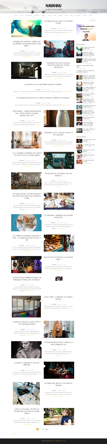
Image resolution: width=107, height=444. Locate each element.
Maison (50, 15)
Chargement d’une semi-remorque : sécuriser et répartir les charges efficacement (58, 65)
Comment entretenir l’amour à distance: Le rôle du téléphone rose (58, 343)
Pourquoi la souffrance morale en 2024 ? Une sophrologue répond (27, 323)
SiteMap (13, 433)
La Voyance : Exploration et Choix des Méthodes (27, 364)
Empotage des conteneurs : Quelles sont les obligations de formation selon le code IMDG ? (27, 43)
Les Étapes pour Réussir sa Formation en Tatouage (58, 384)
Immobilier (36, 15)
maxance (54, 28)
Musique (60, 15)
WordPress (53, 441)
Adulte (16, 15)
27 (42, 429)
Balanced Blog (63, 441)
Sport (71, 15)
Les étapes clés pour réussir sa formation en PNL (58, 22)
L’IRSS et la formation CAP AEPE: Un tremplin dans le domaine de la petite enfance (26, 411)
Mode (55, 15)
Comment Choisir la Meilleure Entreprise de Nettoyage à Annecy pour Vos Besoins (27, 278)
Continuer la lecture (27, 56)
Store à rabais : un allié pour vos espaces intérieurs (58, 298)
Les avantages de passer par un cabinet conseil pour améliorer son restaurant (42, 98)
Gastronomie (29, 15)
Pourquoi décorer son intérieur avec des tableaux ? (58, 174)
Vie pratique (78, 15)
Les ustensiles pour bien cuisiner (89, 144)
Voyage (84, 15)
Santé (66, 15)
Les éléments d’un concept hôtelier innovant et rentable (42, 84)
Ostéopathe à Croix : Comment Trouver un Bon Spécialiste (58, 133)
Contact (90, 15)
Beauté (22, 15)
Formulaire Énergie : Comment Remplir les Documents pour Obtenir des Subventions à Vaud (27, 196)
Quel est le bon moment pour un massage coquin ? (58, 258)
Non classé (58, 388)
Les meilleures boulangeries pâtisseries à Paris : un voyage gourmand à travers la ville (27, 237)
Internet (43, 15)
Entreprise (39, 100)
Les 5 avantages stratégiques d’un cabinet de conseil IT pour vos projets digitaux (26, 154)
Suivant (46, 429)
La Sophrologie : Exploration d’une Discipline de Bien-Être (58, 216)
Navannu (53, 5)
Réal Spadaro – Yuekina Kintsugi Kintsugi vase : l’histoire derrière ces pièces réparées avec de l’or (27, 113)
